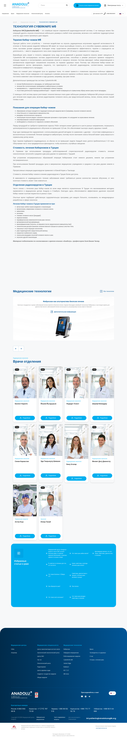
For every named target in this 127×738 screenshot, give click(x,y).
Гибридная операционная (71, 653)
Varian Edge (67, 663)
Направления (5, 13)
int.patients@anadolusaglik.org (101, 718)
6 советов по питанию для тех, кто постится (57, 564)
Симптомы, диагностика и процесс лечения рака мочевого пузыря (79, 575)
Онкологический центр (37, 13)
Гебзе (12, 649)
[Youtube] (82, 697)
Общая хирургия (42, 677)
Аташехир (14, 653)
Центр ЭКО (40, 656)
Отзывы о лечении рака (97, 660)
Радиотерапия (41, 667)
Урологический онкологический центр (48, 653)
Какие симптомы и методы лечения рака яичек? (80, 564)
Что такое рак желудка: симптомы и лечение (79, 597)
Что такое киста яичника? (55, 597)
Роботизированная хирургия (72, 656)
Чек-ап (39, 660)
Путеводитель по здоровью (98, 653)
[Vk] (86, 697)
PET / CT (66, 670)
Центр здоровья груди (43, 670)
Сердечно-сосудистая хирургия (46, 674)
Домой (15, 22)
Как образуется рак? (54, 586)
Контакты (47, 13)
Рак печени (75, 586)
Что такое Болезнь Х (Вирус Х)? (56, 575)
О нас (91, 656)
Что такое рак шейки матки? (80, 553)
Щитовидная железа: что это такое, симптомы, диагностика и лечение (104, 553)
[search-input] (67, 5)
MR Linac (66, 674)
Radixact (66, 667)
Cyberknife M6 (68, 660)
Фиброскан (67, 649)
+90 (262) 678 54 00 (101, 728)
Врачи (12, 13)
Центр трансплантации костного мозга (48, 649)
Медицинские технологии (22, 13)
